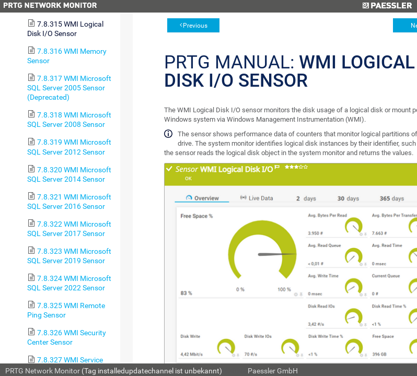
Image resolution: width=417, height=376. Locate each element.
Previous (195, 25)
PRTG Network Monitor (42, 371)
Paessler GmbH (273, 371)
